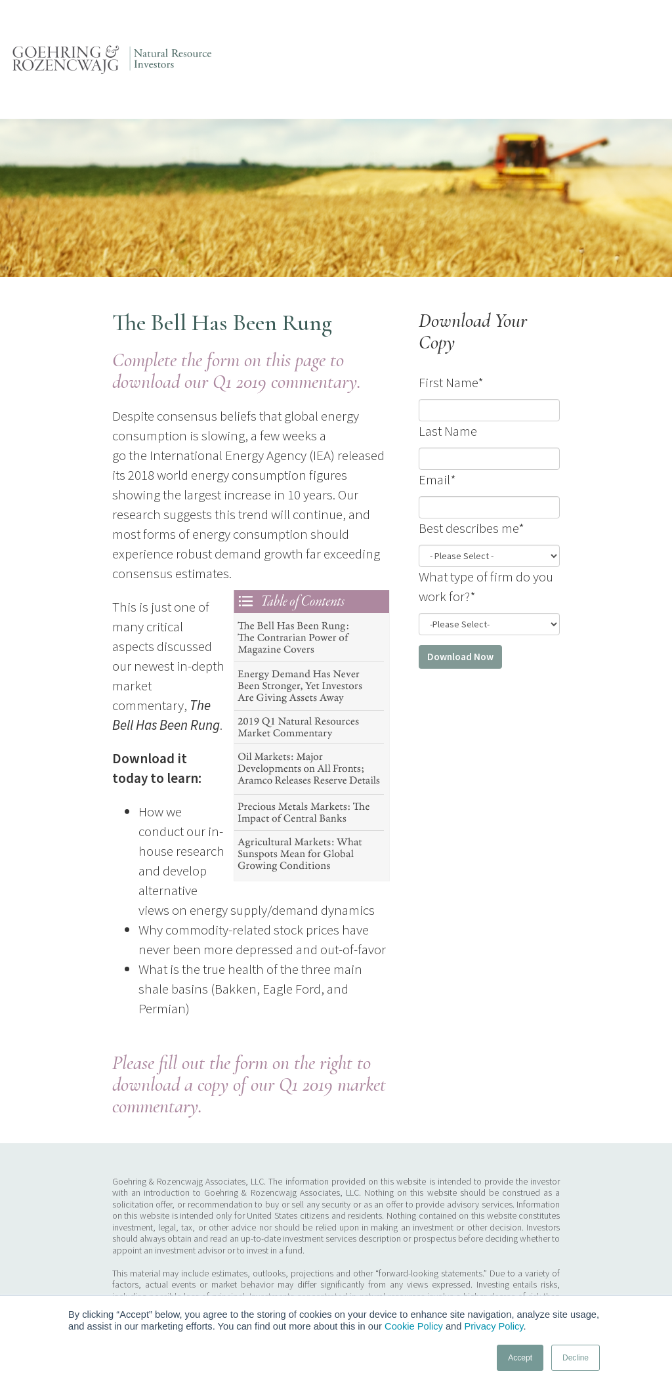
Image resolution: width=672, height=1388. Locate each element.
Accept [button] (520, 1357)
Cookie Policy (414, 1326)
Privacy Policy (493, 1326)
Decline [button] (575, 1357)
